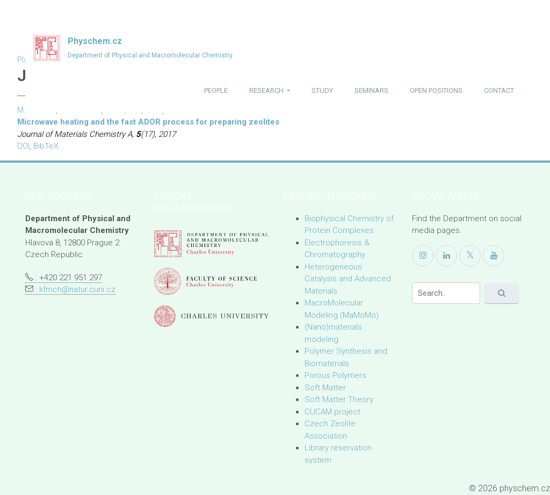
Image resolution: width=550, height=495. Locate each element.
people (216, 90)
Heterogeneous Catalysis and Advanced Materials (348, 279)
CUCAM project (332, 412)
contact (499, 90)
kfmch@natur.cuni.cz (77, 289)
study (322, 90)
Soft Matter (325, 387)
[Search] (446, 293)
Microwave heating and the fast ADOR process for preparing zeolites (148, 122)
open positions (436, 90)
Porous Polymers (335, 375)
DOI (23, 146)
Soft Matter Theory (339, 399)
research (267, 90)
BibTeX (46, 146)
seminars (371, 90)
